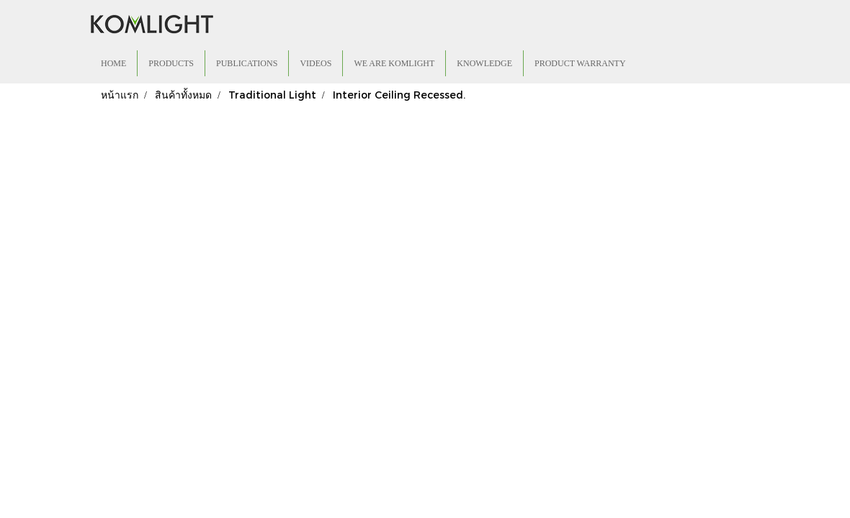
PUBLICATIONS (246, 63)
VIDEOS (315, 63)
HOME (113, 63)
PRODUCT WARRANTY (580, 63)
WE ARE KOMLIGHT (394, 63)
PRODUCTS (171, 63)
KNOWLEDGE (484, 63)
